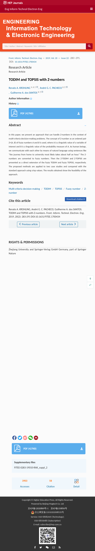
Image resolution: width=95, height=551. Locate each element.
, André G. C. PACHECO (50, 87)
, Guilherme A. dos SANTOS (23, 92)
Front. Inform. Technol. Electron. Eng (25, 58)
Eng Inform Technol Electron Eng (23, 8)
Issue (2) (65, 58)
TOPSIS (58, 188)
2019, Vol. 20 (51, 58)
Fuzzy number (73, 188)
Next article (68, 224)
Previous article (28, 224)
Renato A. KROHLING (20, 87)
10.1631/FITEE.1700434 (25, 61)
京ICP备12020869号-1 (38, 508)
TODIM (47, 188)
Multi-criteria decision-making (24, 188)
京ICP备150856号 (59, 508)
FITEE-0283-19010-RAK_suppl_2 (30, 467)
